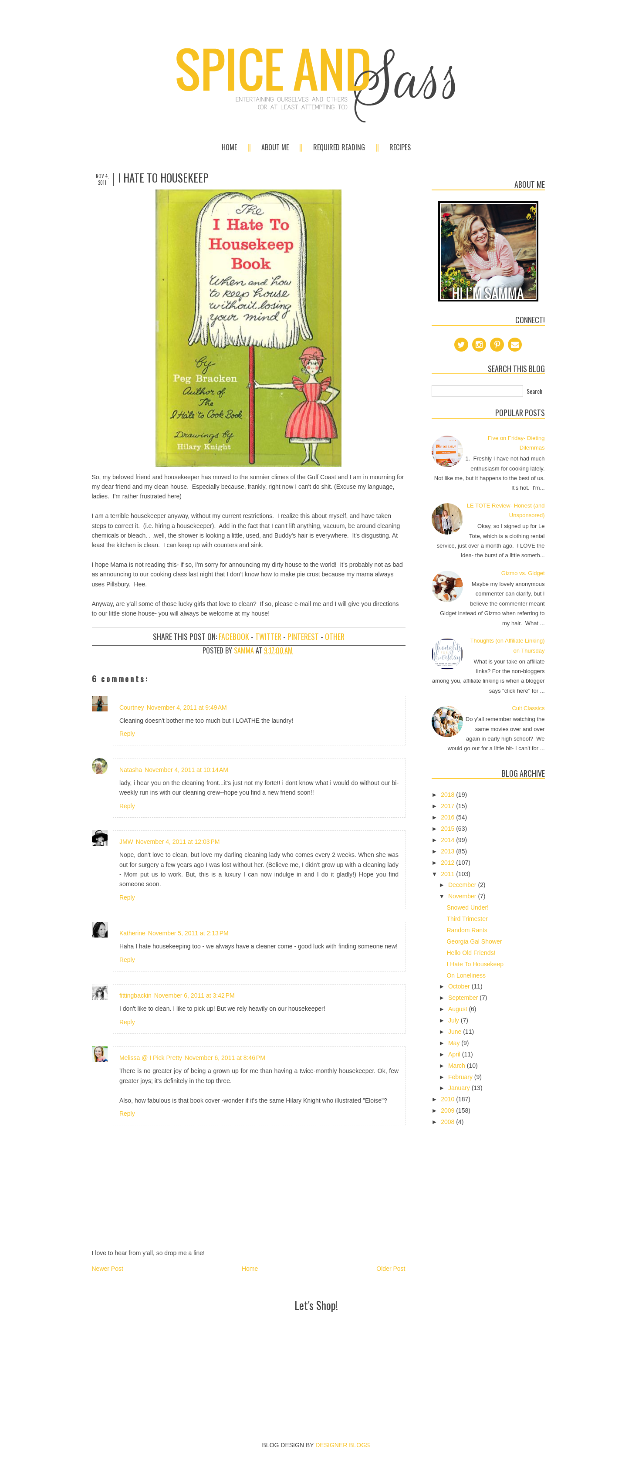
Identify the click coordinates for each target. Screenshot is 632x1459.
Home (229, 147)
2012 (448, 862)
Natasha (130, 769)
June (455, 1031)
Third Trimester (466, 918)
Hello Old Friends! (470, 952)
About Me (275, 147)
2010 (448, 1099)
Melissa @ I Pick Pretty (150, 1057)
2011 (448, 873)
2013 (448, 851)
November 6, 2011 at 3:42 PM (194, 995)
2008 (448, 1121)
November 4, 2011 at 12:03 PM (178, 841)
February (461, 1076)
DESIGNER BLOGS (342, 1445)
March (457, 1065)
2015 (448, 828)
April (455, 1054)
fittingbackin (135, 995)
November (463, 896)
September (464, 997)
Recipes (400, 147)
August (458, 1008)
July (454, 1020)
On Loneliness (466, 975)
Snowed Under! (467, 907)
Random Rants (466, 930)
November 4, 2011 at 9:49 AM (187, 707)
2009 (448, 1110)
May (454, 1042)
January (460, 1087)
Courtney (131, 707)
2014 (448, 839)
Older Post (390, 1268)
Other (335, 636)
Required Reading (339, 147)
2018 (448, 794)
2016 (448, 817)
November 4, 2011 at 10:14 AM (186, 769)
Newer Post (107, 1268)
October (460, 986)
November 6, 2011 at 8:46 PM (225, 1057)
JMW (126, 841)
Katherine (132, 933)
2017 (448, 805)
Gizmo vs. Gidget (523, 573)
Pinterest (303, 636)
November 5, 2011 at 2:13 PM (188, 933)
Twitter (268, 636)
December (463, 884)
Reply (127, 733)
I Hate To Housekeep (475, 964)
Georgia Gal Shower (474, 941)
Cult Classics (528, 708)
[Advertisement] (316, 1334)
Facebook (234, 636)
